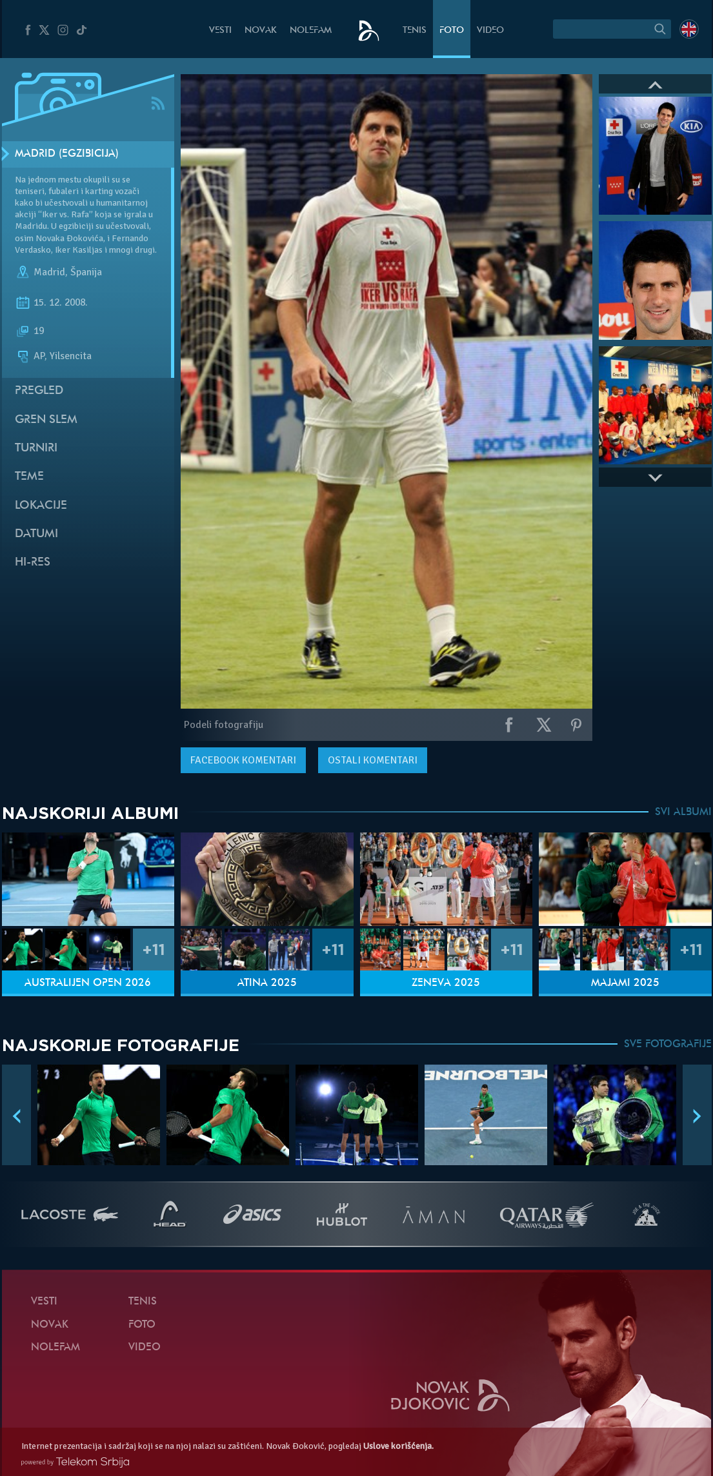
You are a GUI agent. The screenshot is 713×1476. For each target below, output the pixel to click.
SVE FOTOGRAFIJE (668, 1044)
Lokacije (41, 506)
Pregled (39, 391)
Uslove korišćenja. (398, 1446)
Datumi (36, 534)
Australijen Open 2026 (88, 983)
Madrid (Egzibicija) (67, 154)
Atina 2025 (267, 983)
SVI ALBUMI (683, 812)
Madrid (49, 272)
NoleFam (311, 30)
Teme (29, 477)
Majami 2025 (625, 983)
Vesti (220, 30)
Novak (261, 30)
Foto (451, 30)
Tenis (415, 30)
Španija (86, 272)
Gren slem (46, 420)
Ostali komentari (372, 760)
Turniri (36, 448)
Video (490, 30)
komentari (243, 760)
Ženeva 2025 (446, 983)
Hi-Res (32, 562)
